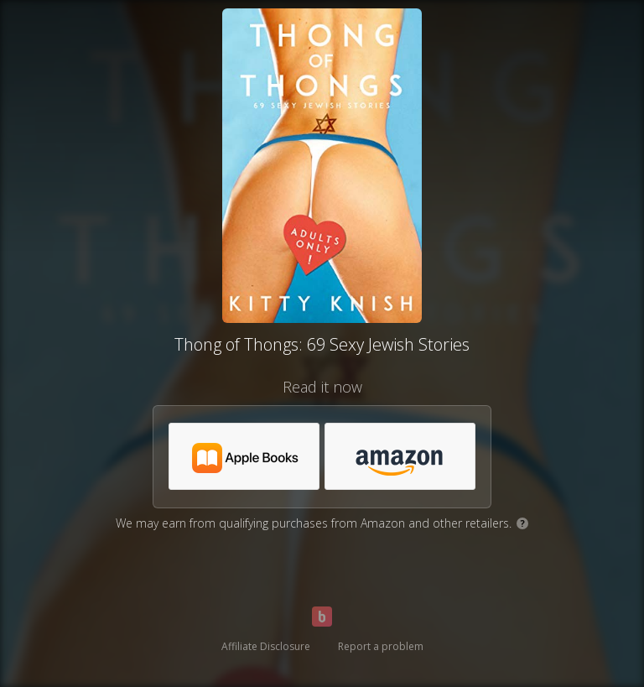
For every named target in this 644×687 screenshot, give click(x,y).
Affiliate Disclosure (265, 646)
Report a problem (380, 646)
